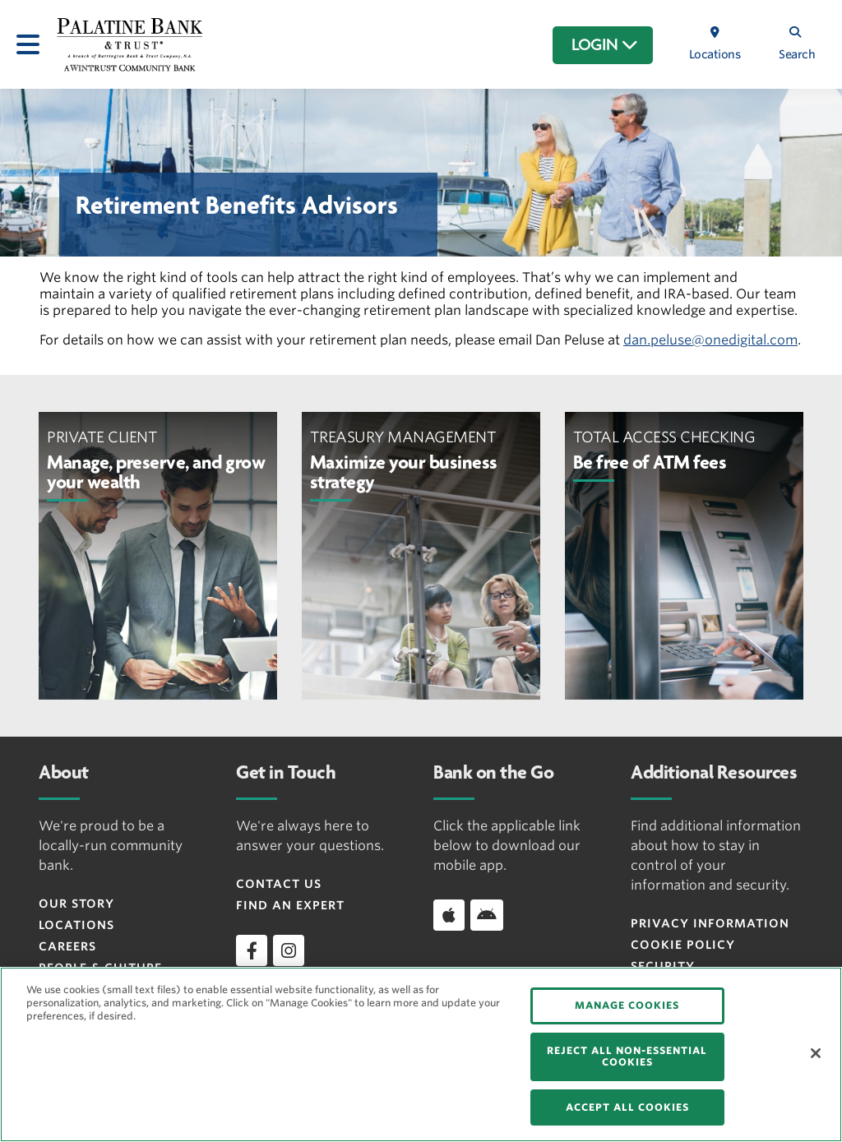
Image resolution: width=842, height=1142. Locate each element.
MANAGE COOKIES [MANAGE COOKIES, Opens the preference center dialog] (627, 1005)
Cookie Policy (683, 944)
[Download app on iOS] (449, 915)
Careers (67, 946)
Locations (76, 925)
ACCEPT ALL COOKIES (627, 1107)
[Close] (816, 1053)
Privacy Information (710, 923)
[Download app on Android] (486, 915)
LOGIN (604, 45)
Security (663, 966)
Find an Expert (290, 905)
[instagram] (288, 950)
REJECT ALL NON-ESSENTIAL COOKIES (627, 1056)
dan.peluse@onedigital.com (710, 340)
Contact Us (279, 883)
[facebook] (251, 950)
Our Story (76, 903)
